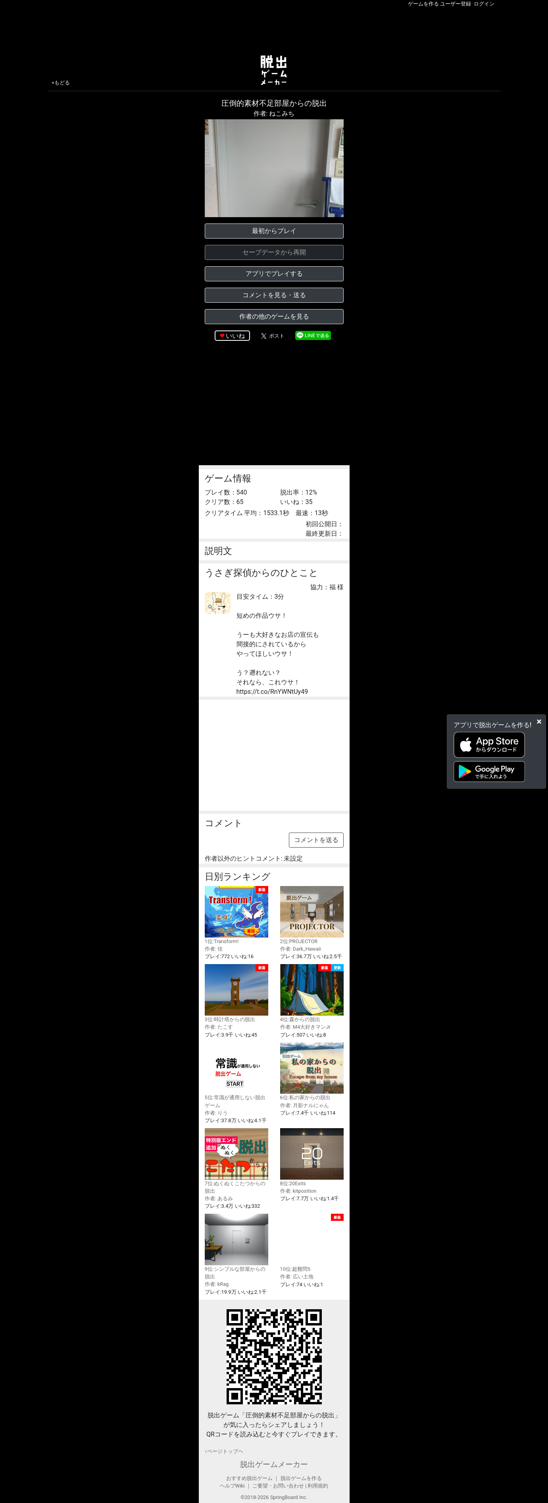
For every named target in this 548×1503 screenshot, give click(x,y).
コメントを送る (316, 840)
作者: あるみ (219, 1198)
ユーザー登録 (455, 4)
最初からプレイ (274, 231)
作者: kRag (217, 1284)
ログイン (484, 4)
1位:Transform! (236, 915)
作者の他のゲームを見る (274, 316)
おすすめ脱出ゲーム (249, 1478)
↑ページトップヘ (224, 1451)
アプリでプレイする (274, 273)
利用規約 (318, 1486)
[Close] (539, 721)
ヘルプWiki (232, 1486)
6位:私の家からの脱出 (312, 1072)
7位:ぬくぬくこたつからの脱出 (236, 1161)
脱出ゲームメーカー (274, 1464)
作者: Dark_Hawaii (300, 949)
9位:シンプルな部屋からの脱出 (236, 1247)
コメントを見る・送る (274, 295)
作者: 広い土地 (296, 1277)
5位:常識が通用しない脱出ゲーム (236, 1075)
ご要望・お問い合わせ (278, 1486)
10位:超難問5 (312, 1243)
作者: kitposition (298, 1191)
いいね (235, 336)
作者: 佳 (214, 949)
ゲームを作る (423, 4)
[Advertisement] (274, 29)
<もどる (61, 83)
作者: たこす (219, 1027)
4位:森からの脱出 (312, 993)
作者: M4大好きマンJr (305, 1027)
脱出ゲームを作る (301, 1478)
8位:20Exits (312, 1157)
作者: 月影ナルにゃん (304, 1105)
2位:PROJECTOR (312, 915)
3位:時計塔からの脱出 (236, 993)
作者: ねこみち (274, 113)
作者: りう (216, 1113)
